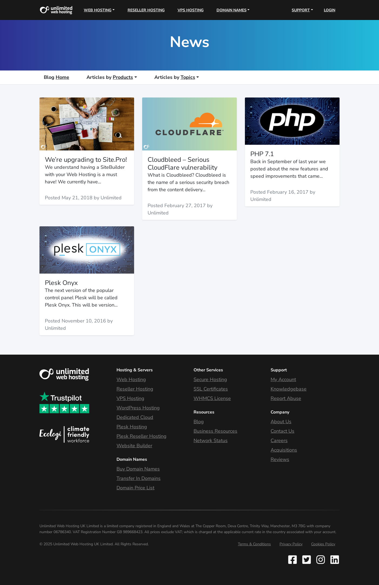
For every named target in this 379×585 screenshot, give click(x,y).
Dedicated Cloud (135, 417)
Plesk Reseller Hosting (142, 436)
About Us (281, 421)
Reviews (280, 459)
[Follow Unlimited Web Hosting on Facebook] (294, 560)
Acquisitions (284, 450)
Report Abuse (286, 398)
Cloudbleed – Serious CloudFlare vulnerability (182, 163)
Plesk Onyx (61, 282)
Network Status (211, 440)
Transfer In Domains (139, 478)
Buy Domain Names (138, 469)
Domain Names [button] (232, 10)
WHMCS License (212, 398)
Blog (199, 421)
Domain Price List (135, 488)
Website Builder (134, 445)
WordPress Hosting (138, 408)
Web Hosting (131, 379)
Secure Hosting (210, 379)
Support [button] (301, 10)
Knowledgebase (289, 389)
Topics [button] (174, 77)
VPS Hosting (191, 10)
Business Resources (215, 431)
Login (329, 10)
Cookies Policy (323, 544)
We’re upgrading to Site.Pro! (86, 159)
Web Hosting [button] (97, 10)
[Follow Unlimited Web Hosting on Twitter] (307, 560)
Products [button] (110, 77)
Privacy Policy (291, 544)
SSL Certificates (211, 389)
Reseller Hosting (146, 10)
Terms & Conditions (254, 544)
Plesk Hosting (132, 426)
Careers (279, 440)
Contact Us (282, 431)
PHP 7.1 (262, 154)
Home (56, 77)
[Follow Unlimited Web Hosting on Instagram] (321, 560)
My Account (283, 379)
